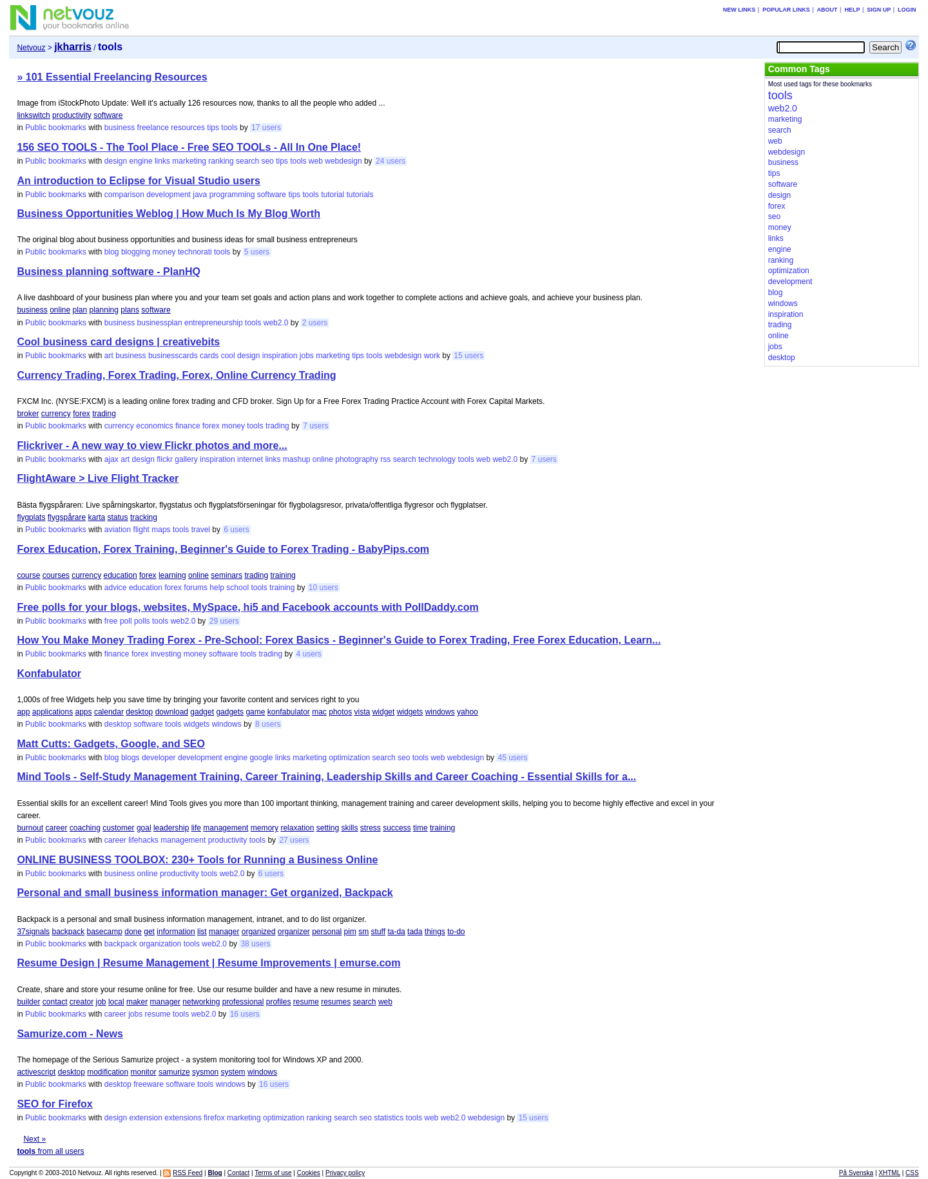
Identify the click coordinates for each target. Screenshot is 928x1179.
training (282, 575)
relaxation (297, 827)
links (162, 161)
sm (363, 931)
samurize (174, 1072)
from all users (50, 1151)
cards (209, 355)
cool (228, 355)
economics (154, 425)
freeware (148, 1084)
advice (115, 587)
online (60, 309)
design (115, 161)
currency (56, 413)
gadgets (230, 711)
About (827, 9)
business (119, 127)
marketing (189, 161)
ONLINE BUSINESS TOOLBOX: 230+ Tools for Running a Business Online (197, 859)
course (28, 575)
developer (159, 757)
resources (188, 127)
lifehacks (143, 840)
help (216, 587)
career (56, 827)
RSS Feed (187, 1172)
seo (267, 161)
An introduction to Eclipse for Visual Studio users (138, 180)
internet (250, 459)
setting (327, 827)
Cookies (308, 1172)
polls (142, 621)
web (316, 161)
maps (160, 529)
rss (385, 459)
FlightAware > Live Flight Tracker (98, 478)
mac (319, 711)
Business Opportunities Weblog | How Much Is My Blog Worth (168, 213)
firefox (214, 1117)
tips (213, 127)
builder (28, 1001)
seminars (226, 575)
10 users (323, 587)
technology (437, 459)
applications (52, 711)
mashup (297, 459)
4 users (308, 653)
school (237, 587)
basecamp (104, 931)
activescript (36, 1072)
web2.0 (276, 322)
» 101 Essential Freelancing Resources (112, 77)
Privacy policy (345, 1172)
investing (166, 653)
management (225, 827)
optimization (349, 757)
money (164, 251)
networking (201, 1001)
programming (232, 194)
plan (80, 309)
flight (141, 529)
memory (264, 827)
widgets (410, 711)
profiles (278, 1001)
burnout (30, 827)
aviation (117, 529)
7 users (315, 425)
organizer (294, 931)
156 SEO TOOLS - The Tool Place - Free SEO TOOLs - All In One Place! (189, 147)
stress (370, 827)
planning (104, 309)
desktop (139, 711)
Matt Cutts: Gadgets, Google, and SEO (111, 743)
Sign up (879, 9)
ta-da (396, 931)
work (432, 355)
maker (137, 1001)
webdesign (343, 161)
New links (739, 9)
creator (81, 1001)
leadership (171, 827)
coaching (85, 827)
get (149, 931)
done (133, 931)
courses (56, 575)
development (168, 194)
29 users (224, 621)
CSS (912, 1172)
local (116, 1001)
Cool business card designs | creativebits (118, 341)
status (118, 517)
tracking (143, 517)
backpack (68, 931)
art (108, 355)
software (107, 115)
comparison (124, 194)
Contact (238, 1172)
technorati (195, 251)
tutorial (332, 194)
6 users (236, 529)
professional (243, 1001)
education (120, 575)
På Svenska (856, 1172)
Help (852, 9)
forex (81, 413)
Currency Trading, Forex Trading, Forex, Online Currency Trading (176, 375)
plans (130, 309)
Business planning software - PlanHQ (108, 271)
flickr (165, 459)
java (200, 194)
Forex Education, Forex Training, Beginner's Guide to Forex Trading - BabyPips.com (223, 549)
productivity (72, 115)
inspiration (280, 355)
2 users (314, 322)
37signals (33, 931)
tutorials (360, 194)
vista (362, 711)
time (420, 827)
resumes (336, 1001)
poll (126, 621)
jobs (307, 355)
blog (111, 251)
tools (229, 127)
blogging (135, 251)
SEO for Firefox (54, 1103)
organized (259, 931)
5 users (256, 251)
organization (160, 943)
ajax (111, 459)
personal (327, 931)
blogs (130, 757)
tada (414, 931)
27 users (294, 840)
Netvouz (31, 47)
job (101, 1001)
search (247, 161)
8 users (267, 724)
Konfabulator (49, 673)
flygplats (31, 517)
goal (144, 827)
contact (55, 1001)
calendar (109, 711)
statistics (388, 1117)
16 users (245, 1014)
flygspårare (67, 517)
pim (350, 931)
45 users (512, 757)
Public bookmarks (55, 127)
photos (340, 711)
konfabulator (288, 711)
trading (104, 413)
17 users (266, 127)
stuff (378, 931)
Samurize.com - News (70, 1033)
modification (107, 1072)
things (435, 931)
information (176, 931)
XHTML (889, 1172)
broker (28, 413)
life (196, 827)
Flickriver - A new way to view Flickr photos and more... (152, 445)
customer (118, 827)
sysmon (205, 1072)
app (23, 711)
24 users (390, 161)
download (171, 711)
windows (440, 711)
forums (196, 587)
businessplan (159, 322)
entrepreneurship (213, 322)
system (233, 1072)
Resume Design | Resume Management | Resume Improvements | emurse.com (208, 962)
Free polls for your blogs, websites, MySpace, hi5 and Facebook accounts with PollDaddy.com (247, 607)
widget (383, 711)
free (111, 621)
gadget (202, 711)
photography (356, 459)
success (397, 827)
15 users (468, 355)
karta (97, 517)
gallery (186, 459)
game (255, 711)
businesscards (173, 355)
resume (306, 1001)
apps (83, 711)
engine (141, 161)
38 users (255, 943)
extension (146, 1117)
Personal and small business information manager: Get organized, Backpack (204, 892)
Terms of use (273, 1172)
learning (172, 575)
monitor (144, 1072)
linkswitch (33, 115)
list (202, 931)
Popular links (786, 9)
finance (187, 425)
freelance (153, 127)
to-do (456, 931)
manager (224, 931)
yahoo (467, 711)
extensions (182, 1117)
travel (200, 529)
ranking (220, 161)
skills (350, 827)
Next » (34, 1139)
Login (907, 9)
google (261, 757)
